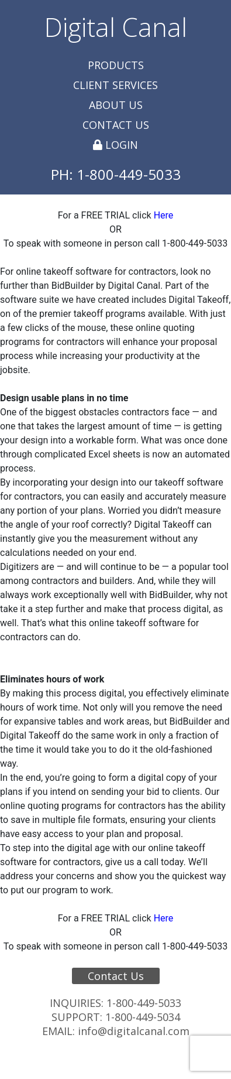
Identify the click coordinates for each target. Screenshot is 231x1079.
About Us (116, 105)
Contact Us (115, 125)
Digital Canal (115, 27)
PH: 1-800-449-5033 (116, 174)
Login (115, 145)
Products (116, 65)
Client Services (115, 85)
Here (164, 215)
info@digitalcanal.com (133, 1031)
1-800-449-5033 (143, 1003)
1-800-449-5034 (142, 1017)
